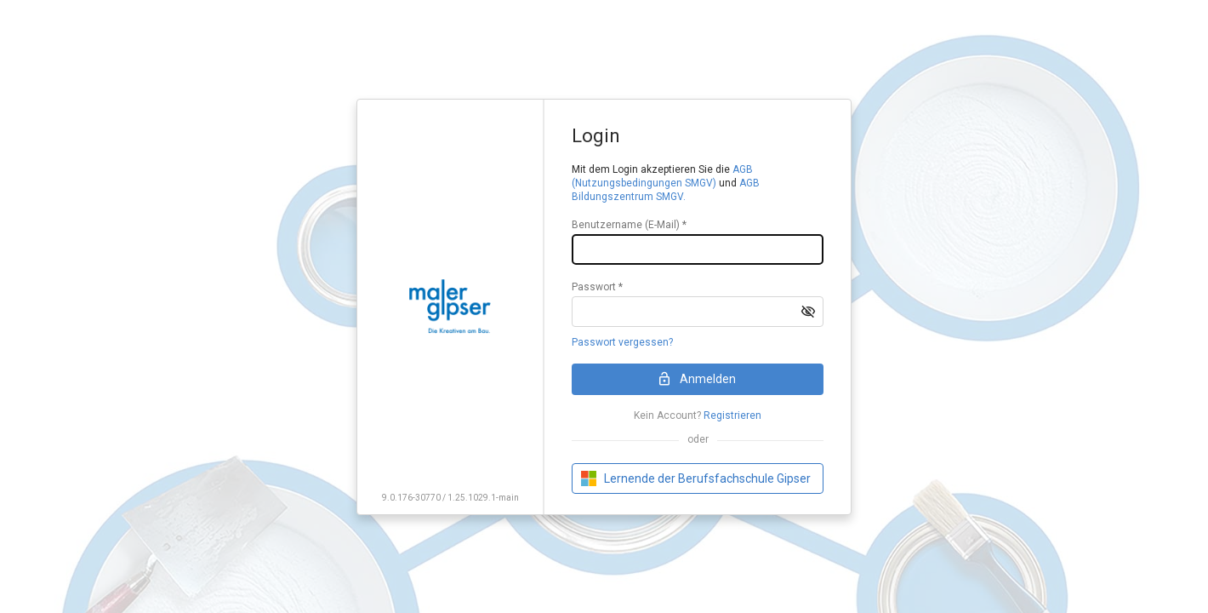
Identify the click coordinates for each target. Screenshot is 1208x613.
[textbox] (698, 249)
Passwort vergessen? (622, 342)
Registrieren (732, 415)
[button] (808, 311)
